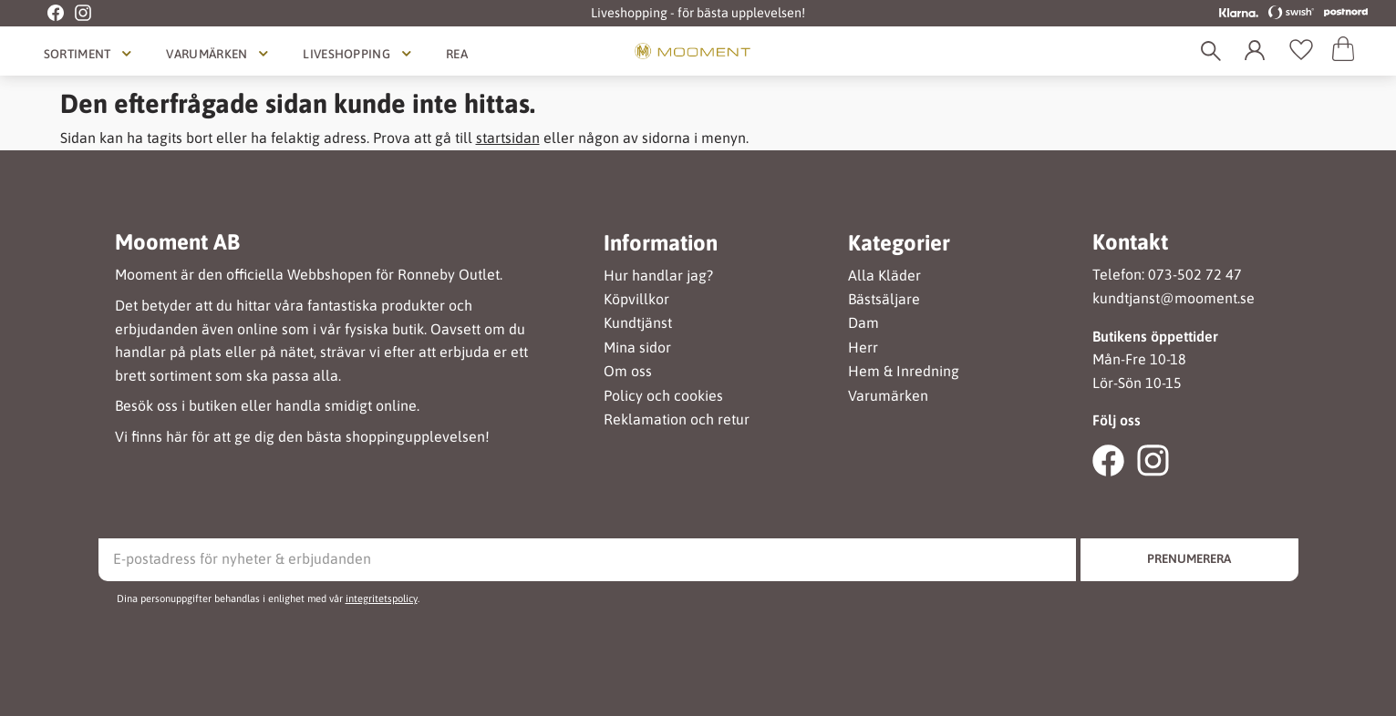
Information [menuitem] (661, 243)
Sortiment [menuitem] (77, 53)
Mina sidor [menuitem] (637, 347)
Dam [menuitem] (863, 323)
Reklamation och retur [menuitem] (677, 419)
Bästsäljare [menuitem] (884, 299)
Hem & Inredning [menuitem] (903, 371)
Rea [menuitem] (457, 53)
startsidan (508, 137)
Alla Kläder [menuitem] (884, 275)
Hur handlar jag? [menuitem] (658, 275)
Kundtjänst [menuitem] (638, 323)
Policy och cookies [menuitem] (663, 396)
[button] (1301, 51)
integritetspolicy (382, 598)
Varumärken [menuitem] (206, 53)
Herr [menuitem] (863, 347)
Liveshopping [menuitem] (346, 53)
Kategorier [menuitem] (899, 243)
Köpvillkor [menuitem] (636, 299)
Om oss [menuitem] (628, 371)
